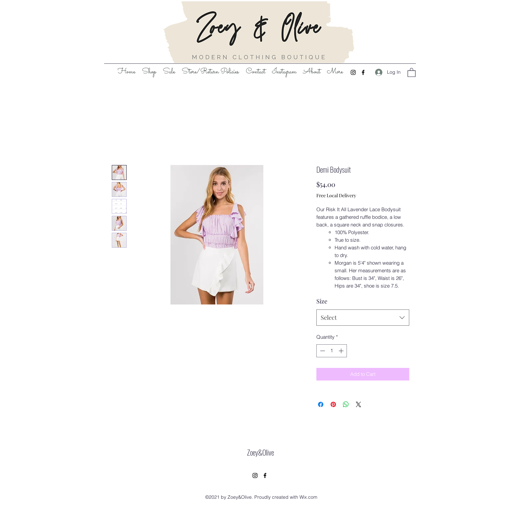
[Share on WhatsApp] (346, 404)
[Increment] (341, 351)
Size (321, 301)
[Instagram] (353, 72)
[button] (412, 72)
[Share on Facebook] (321, 404)
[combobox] (362, 317)
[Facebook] (363, 72)
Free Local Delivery (336, 195)
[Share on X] (358, 404)
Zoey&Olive (260, 452)
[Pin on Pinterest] (333, 404)
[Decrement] (321, 351)
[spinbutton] (331, 351)
